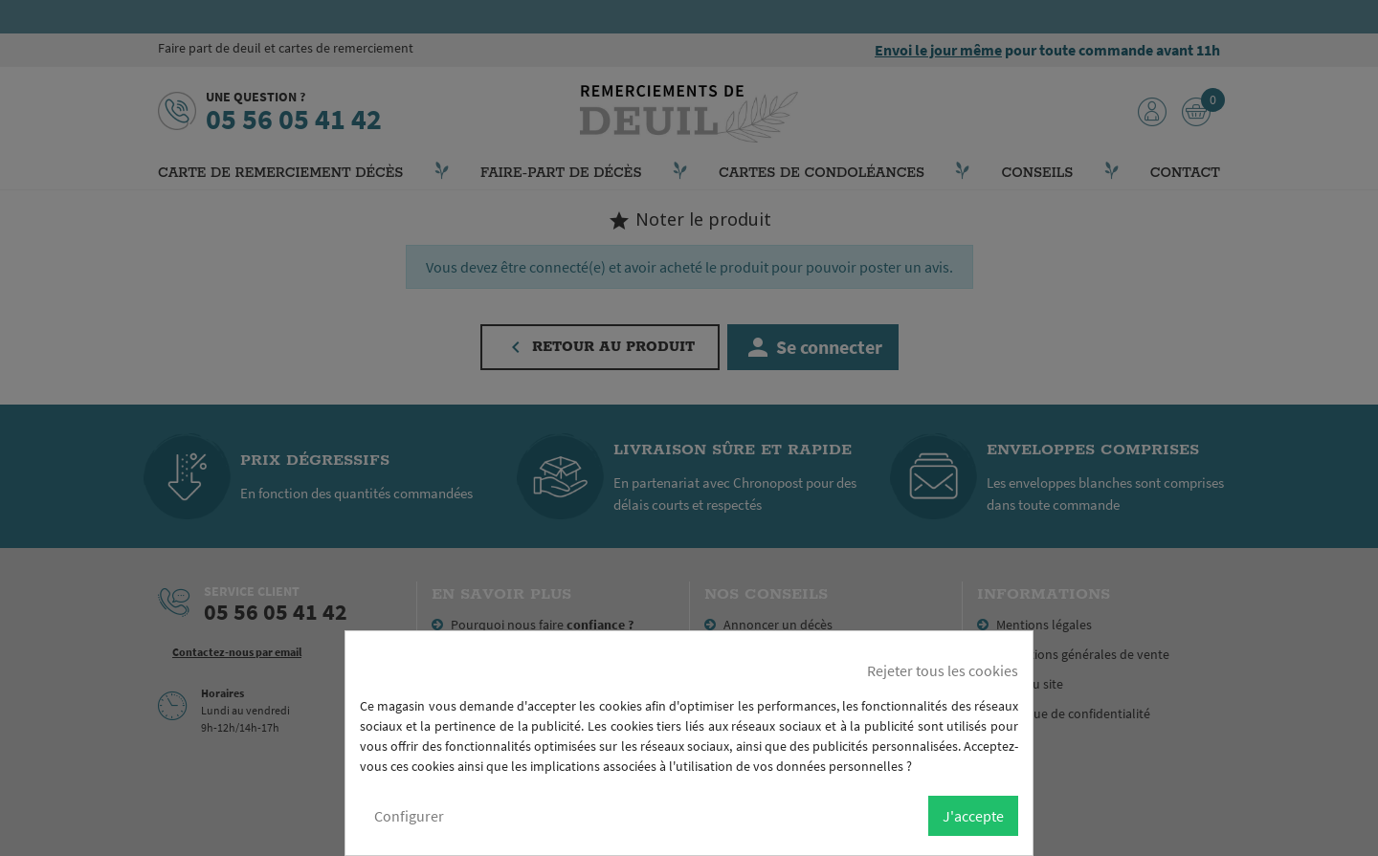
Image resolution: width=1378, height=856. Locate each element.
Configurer (409, 815)
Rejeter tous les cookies (942, 670)
